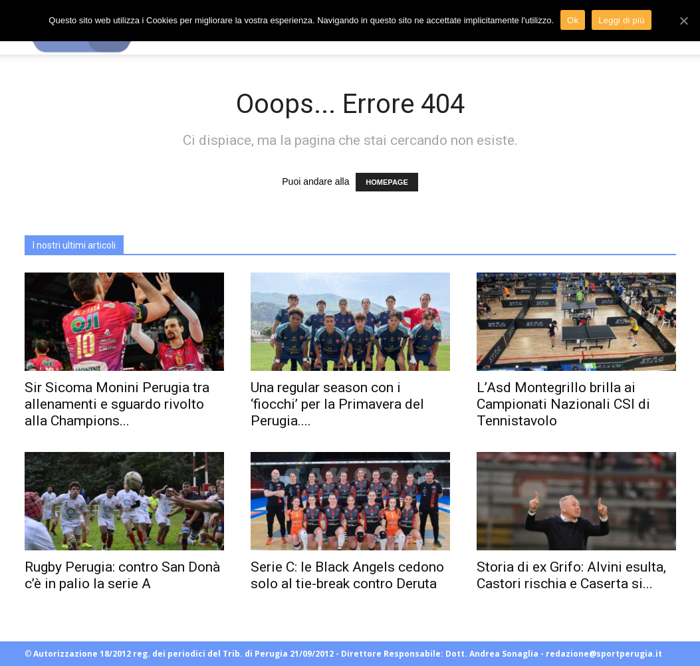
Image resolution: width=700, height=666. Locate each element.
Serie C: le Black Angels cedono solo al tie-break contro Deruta (347, 575)
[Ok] (683, 20)
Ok (572, 20)
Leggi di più (621, 20)
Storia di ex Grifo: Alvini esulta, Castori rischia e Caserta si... (571, 575)
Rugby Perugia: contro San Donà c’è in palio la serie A (122, 575)
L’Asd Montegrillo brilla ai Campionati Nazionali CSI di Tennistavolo (563, 404)
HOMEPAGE (387, 182)
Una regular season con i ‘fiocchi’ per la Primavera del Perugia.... (337, 404)
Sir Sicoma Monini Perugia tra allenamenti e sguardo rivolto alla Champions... (117, 404)
